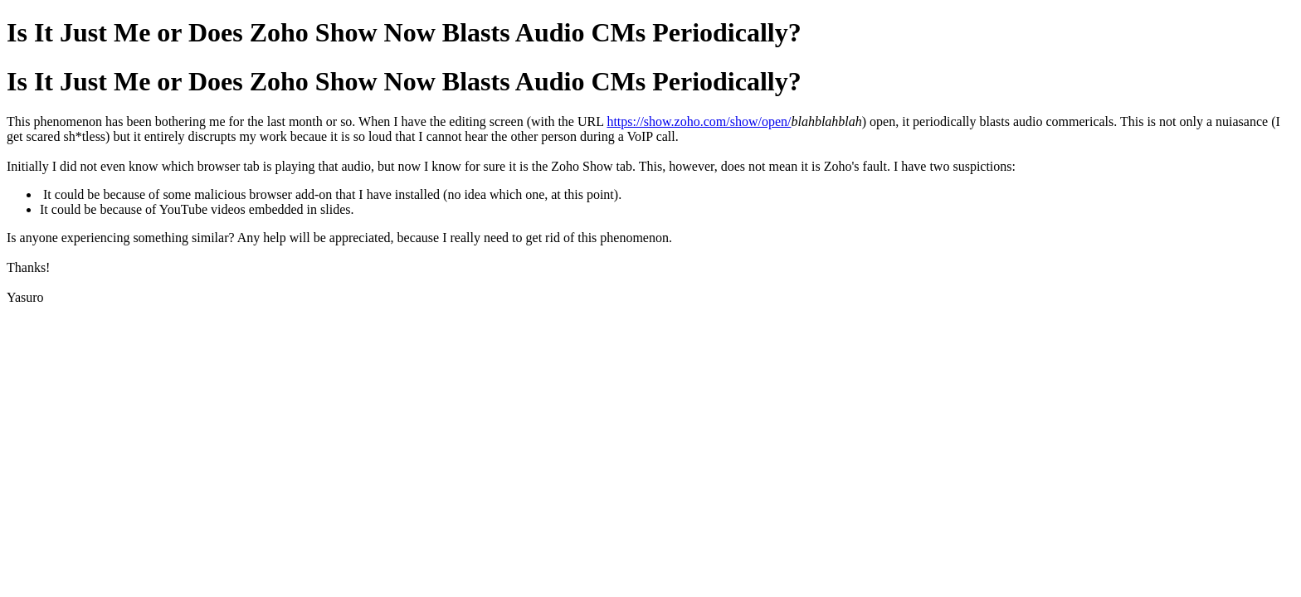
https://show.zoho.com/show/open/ (699, 121)
